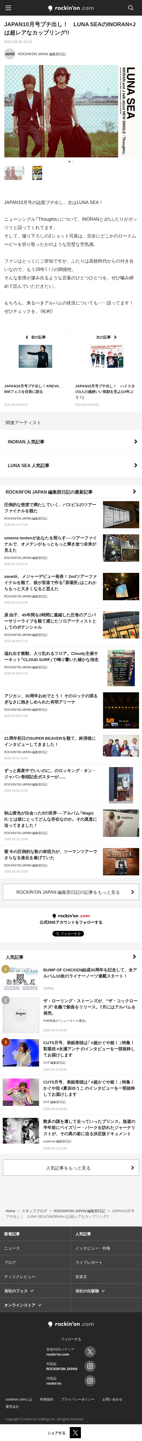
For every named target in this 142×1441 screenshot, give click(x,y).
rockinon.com (71, 9)
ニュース (12, 1248)
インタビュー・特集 (92, 1248)
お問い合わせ (112, 1399)
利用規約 (46, 1399)
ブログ (10, 1262)
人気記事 (14, 957)
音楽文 (81, 1276)
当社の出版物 (87, 1290)
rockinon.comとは (19, 1399)
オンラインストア (19, 1305)
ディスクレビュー (19, 1276)
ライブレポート (89, 1262)
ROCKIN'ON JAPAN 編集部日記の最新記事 (49, 491)
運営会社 (12, 1406)
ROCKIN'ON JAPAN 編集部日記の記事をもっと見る (68, 891)
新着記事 (12, 1233)
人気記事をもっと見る (68, 1167)
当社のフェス (16, 1290)
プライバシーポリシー (78, 1399)
